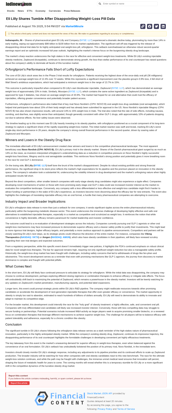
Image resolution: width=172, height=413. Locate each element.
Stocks (11, 11)
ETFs (29, 11)
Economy (41, 11)
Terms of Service (126, 409)
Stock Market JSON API (99, 393)
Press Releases (72, 11)
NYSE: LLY (86, 40)
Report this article (19, 383)
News (21, 11)
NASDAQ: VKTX (29, 237)
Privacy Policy (105, 409)
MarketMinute (74, 26)
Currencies (55, 11)
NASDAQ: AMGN (61, 237)
